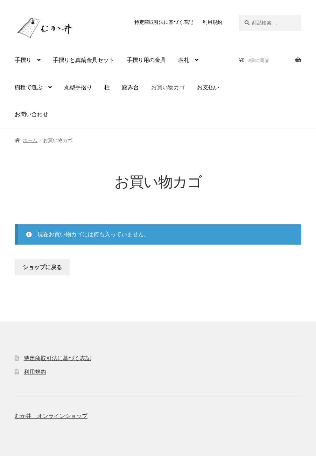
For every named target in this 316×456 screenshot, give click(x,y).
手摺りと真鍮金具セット (83, 59)
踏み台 (130, 87)
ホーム (30, 140)
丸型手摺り (78, 87)
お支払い (208, 87)
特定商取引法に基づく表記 (163, 22)
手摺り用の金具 (146, 59)
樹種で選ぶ (29, 87)
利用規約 (212, 22)
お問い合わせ (31, 114)
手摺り (23, 59)
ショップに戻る (42, 267)
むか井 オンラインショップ (51, 415)
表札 (183, 59)
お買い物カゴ (168, 87)
